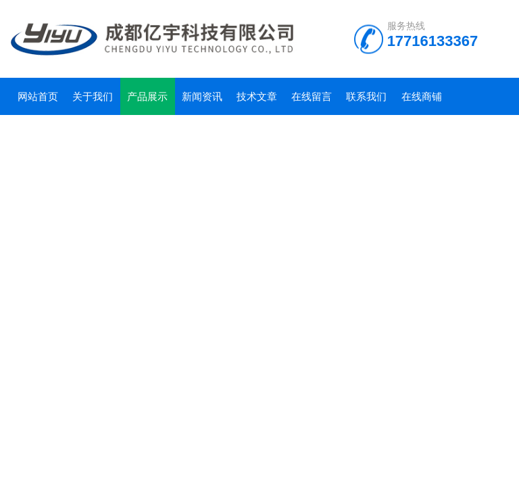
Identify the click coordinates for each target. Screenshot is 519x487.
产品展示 (147, 96)
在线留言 (311, 96)
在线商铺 (421, 96)
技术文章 (257, 96)
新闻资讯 (202, 96)
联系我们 (366, 96)
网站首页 (38, 96)
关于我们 (92, 96)
